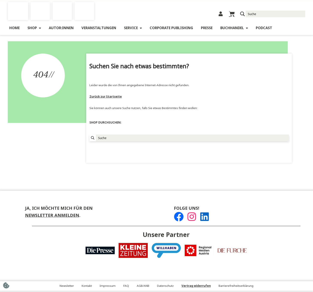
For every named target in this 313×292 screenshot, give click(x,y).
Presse (207, 29)
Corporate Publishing (171, 29)
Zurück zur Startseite (105, 98)
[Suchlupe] (242, 14)
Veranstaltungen (98, 29)
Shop (34, 29)
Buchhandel (234, 29)
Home (14, 29)
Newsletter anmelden (52, 217)
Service (133, 29)
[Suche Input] (275, 14)
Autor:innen (61, 29)
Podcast (264, 29)
